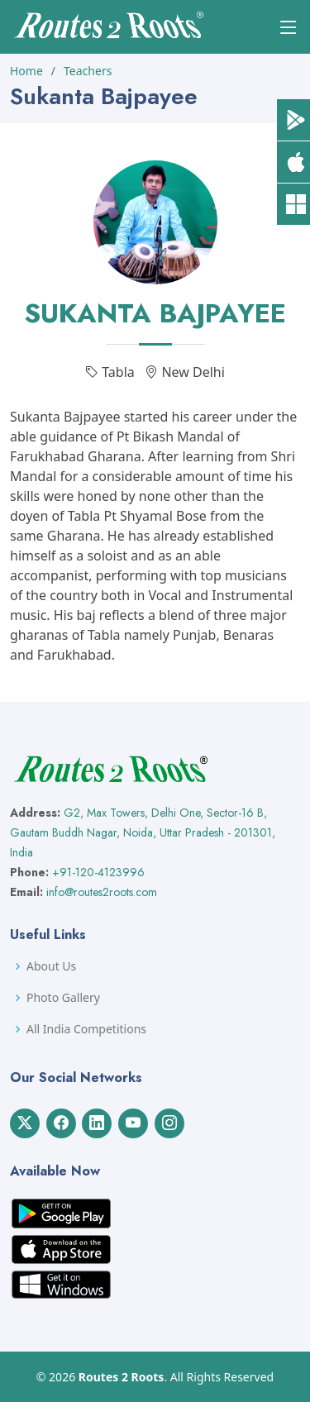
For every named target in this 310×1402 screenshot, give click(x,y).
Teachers (88, 71)
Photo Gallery (63, 998)
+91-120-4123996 (98, 872)
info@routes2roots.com (101, 892)
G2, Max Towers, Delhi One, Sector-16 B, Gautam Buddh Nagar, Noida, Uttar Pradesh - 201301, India (142, 832)
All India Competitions (86, 1029)
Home (26, 71)
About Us (51, 966)
